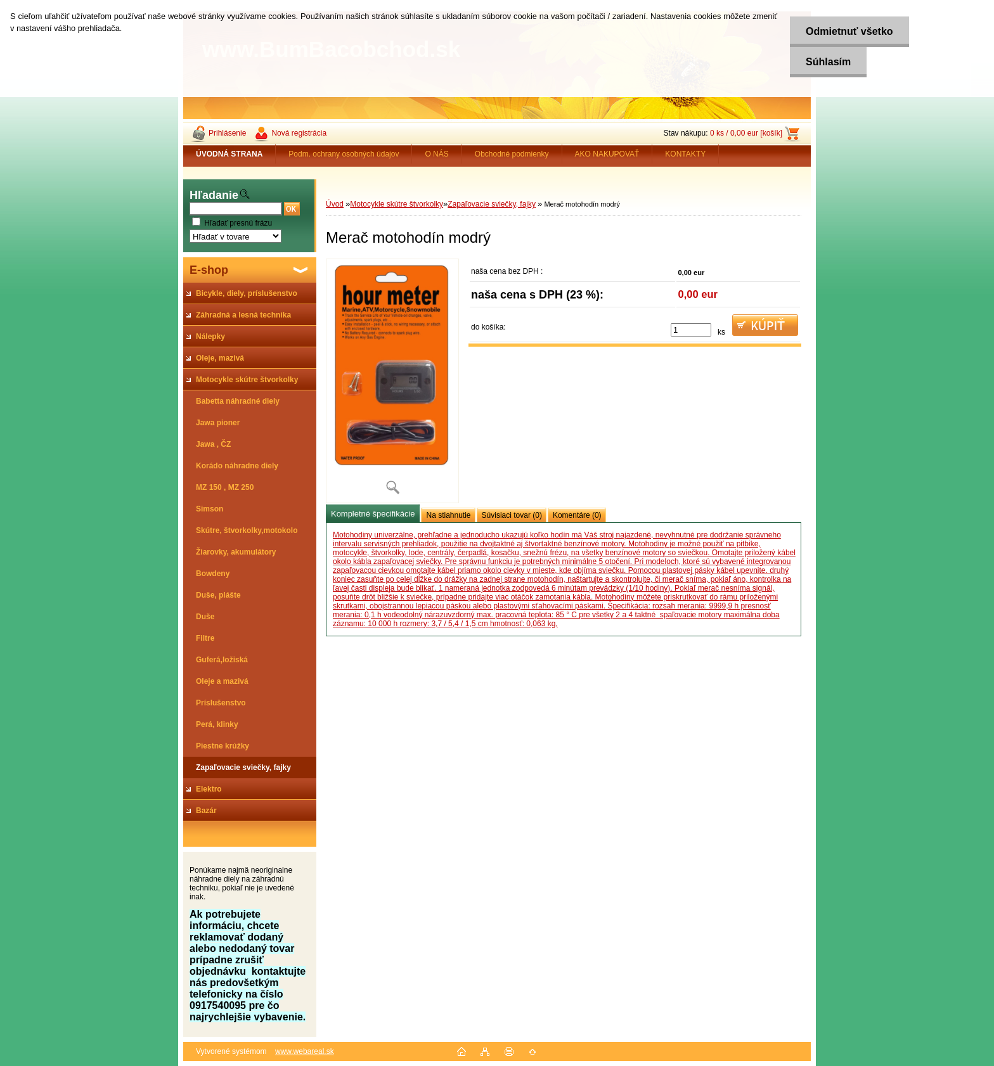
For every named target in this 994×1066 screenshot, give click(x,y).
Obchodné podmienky (512, 154)
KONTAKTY (685, 154)
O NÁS (436, 154)
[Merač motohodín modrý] (392, 381)
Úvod (335, 204)
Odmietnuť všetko (849, 31)
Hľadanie (214, 195)
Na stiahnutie (448, 515)
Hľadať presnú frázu (238, 223)
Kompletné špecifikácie (373, 513)
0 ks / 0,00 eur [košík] (746, 133)
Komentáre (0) (577, 515)
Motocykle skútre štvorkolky (396, 204)
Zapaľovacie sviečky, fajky (492, 204)
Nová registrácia (298, 133)
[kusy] (691, 330)
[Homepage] (229, 154)
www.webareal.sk (304, 1051)
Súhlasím (828, 61)
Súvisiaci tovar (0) (512, 515)
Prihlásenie (227, 133)
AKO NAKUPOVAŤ (607, 154)
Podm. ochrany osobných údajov (343, 154)
